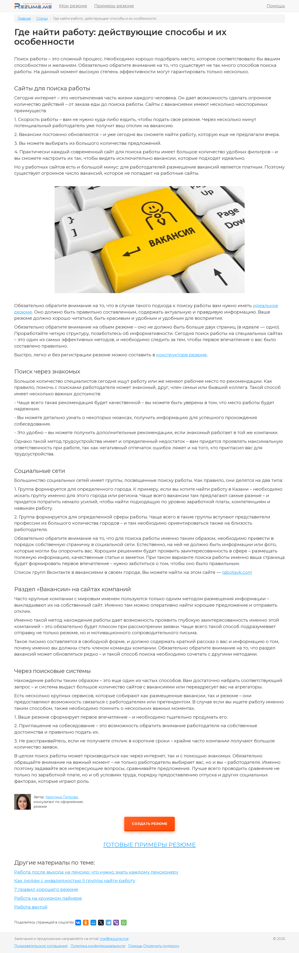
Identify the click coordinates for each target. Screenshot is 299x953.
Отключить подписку (161, 946)
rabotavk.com (237, 572)
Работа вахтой (30, 907)
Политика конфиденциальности (98, 946)
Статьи (42, 18)
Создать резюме (149, 824)
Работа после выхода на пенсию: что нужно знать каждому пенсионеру (96, 872)
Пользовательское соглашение (41, 946)
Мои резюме (73, 6)
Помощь (276, 6)
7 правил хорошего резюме (46, 889)
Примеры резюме (114, 6)
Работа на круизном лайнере (48, 898)
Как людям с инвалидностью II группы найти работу (74, 880)
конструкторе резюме (181, 355)
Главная (24, 18)
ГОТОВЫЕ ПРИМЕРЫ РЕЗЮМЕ (149, 844)
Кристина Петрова (62, 797)
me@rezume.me (114, 939)
